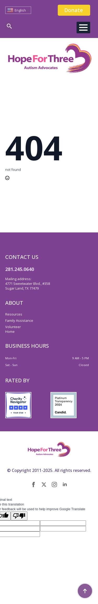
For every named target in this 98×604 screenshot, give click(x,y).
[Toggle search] (9, 26)
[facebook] (33, 484)
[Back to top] (85, 591)
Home (10, 331)
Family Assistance (19, 320)
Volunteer (13, 326)
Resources (13, 314)
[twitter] (44, 484)
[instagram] (54, 484)
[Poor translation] (19, 516)
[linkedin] (64, 484)
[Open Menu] (83, 27)
